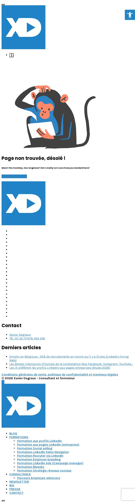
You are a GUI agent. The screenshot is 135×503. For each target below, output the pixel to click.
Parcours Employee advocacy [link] (38, 478)
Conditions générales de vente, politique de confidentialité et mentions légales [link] (60, 374)
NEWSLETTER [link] (19, 481)
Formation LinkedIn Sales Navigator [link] (43, 452)
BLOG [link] (13, 433)
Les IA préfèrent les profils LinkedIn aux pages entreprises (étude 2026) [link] (59, 367)
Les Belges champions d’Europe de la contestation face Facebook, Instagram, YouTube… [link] (71, 364)
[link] (130, 15)
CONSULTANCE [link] (20, 474)
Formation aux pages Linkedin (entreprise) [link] (48, 444)
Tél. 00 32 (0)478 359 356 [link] (27, 338)
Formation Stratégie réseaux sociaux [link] (44, 470)
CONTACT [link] (16, 493)
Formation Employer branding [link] (39, 459)
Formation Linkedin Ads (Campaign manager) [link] (50, 463)
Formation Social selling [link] (34, 448)
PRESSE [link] (14, 489)
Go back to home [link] (14, 176)
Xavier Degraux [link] (20, 335)
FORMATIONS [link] (18, 437)
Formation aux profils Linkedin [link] (39, 441)
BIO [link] (11, 485)
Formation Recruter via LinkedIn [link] (40, 456)
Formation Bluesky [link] (30, 467)
